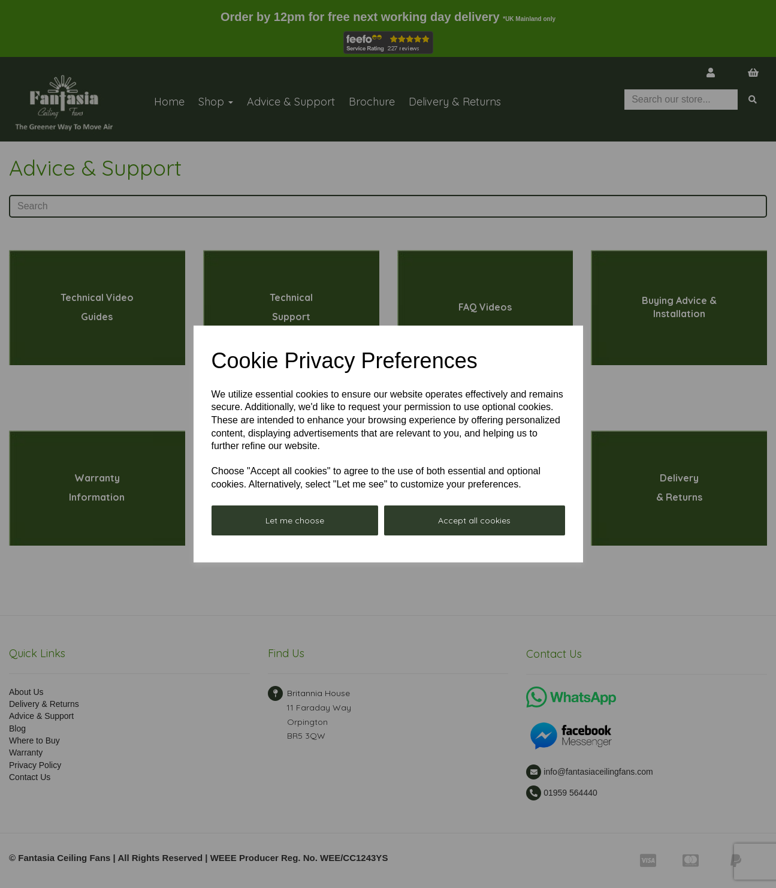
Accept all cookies (474, 520)
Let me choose (294, 520)
